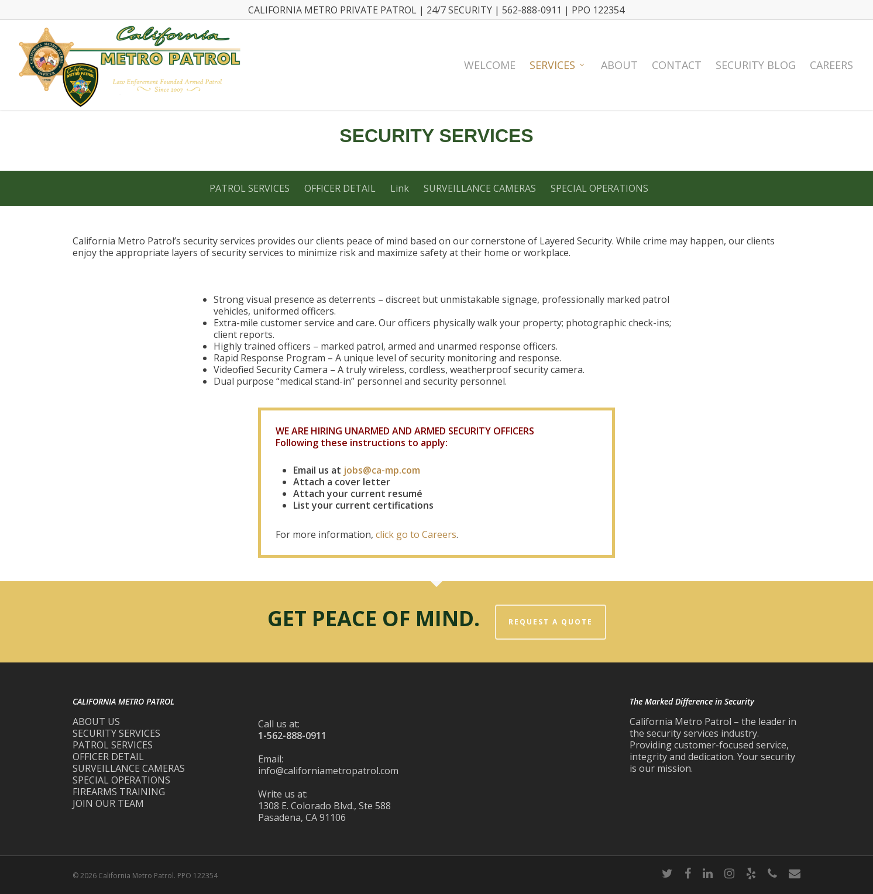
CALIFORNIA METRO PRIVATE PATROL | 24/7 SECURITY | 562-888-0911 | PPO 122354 (436, 10)
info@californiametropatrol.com (328, 770)
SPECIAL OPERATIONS (599, 188)
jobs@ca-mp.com (381, 470)
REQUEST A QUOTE (550, 622)
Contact (677, 65)
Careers (831, 65)
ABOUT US (96, 721)
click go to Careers (416, 534)
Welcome (489, 65)
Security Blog (756, 65)
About (619, 65)
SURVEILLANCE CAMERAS (480, 188)
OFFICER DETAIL (340, 188)
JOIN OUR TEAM (108, 803)
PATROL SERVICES (249, 188)
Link (399, 188)
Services (558, 65)
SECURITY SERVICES (116, 733)
